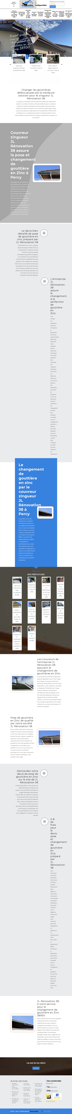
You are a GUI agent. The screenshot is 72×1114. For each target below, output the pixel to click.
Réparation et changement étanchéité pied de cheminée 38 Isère (47, 14)
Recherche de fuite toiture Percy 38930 (27, 1089)
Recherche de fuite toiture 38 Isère (40, 14)
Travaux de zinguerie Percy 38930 (26, 1095)
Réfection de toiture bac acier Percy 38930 (15, 1094)
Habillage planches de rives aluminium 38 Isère (61, 14)
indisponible (27, 4)
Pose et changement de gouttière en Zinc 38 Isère (14, 14)
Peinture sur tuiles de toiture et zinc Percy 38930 (27, 1101)
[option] (19, 63)
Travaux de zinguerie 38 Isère (34, 14)
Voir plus (36, 1068)
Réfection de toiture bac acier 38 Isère (55, 14)
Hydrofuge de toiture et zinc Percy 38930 (38, 1085)
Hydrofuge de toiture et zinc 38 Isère (21, 14)
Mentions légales (34, 1111)
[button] (10, 64)
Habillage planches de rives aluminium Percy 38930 (15, 1086)
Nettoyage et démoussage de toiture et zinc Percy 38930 (38, 1091)
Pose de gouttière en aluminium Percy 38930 (38, 1099)
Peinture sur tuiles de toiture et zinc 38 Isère (28, 14)
